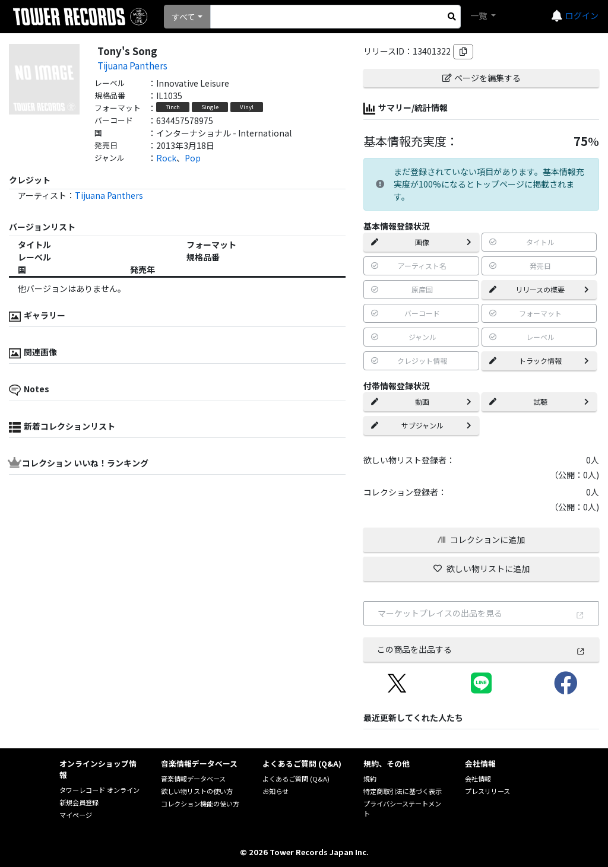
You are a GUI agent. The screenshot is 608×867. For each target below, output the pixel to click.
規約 (369, 778)
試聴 (539, 401)
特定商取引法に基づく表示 (402, 791)
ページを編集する (481, 78)
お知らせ (275, 791)
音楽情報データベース (193, 778)
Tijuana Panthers (132, 65)
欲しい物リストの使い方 (197, 791)
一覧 (479, 15)
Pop (193, 158)
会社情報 (478, 778)
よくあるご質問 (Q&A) (296, 778)
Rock (166, 158)
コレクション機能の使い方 (200, 803)
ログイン (581, 15)
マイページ (75, 815)
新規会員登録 (79, 802)
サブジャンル (421, 425)
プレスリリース (487, 791)
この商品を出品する (481, 649)
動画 (421, 401)
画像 (421, 242)
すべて (183, 17)
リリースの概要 (539, 289)
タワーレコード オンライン (99, 790)
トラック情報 (539, 360)
